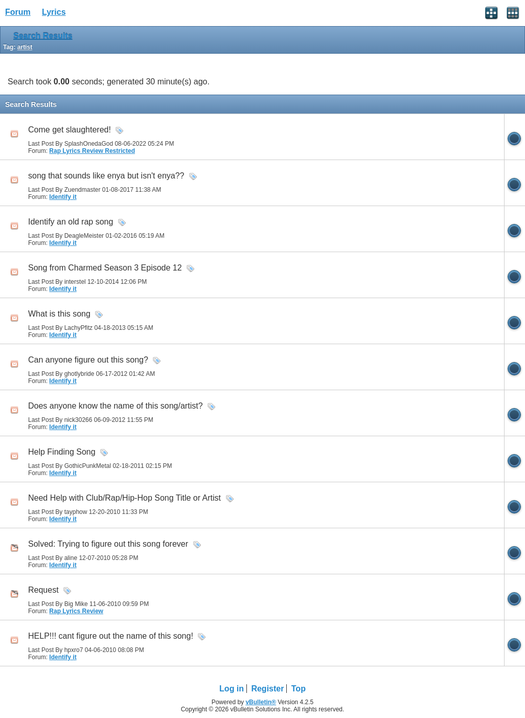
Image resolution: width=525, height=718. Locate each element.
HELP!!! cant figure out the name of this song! (110, 636)
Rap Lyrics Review (76, 611)
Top (298, 688)
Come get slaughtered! (69, 129)
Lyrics (54, 12)
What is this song (59, 313)
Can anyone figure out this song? (88, 359)
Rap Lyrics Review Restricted (92, 150)
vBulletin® (260, 702)
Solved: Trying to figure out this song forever (108, 544)
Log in (231, 688)
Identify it (62, 196)
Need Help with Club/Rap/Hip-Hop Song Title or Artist (124, 497)
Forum (18, 12)
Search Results (43, 36)
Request (43, 590)
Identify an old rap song (70, 221)
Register (267, 688)
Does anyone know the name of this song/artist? (115, 405)
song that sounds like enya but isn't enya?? (106, 175)
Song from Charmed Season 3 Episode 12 (105, 267)
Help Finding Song (62, 451)
